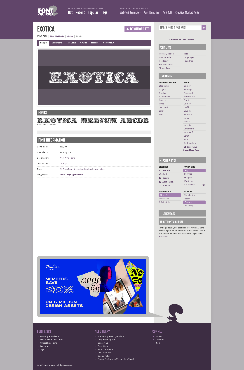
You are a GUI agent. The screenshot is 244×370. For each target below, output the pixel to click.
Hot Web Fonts (166, 64)
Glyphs (83, 42)
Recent (80, 12)
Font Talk (167, 12)
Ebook (164, 178)
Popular (93, 12)
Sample (43, 42)
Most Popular (165, 57)
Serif (161, 114)
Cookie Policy (104, 356)
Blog (157, 343)
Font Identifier (151, 12)
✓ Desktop (164, 170)
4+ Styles (188, 174)
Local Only (164, 198)
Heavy (95, 169)
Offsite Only (164, 202)
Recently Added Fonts (50, 336)
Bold (70, 169)
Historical (188, 114)
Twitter (158, 336)
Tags (104, 12)
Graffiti (187, 107)
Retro (161, 103)
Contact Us (103, 343)
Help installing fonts (107, 339)
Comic (187, 100)
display (70, 36)
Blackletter (164, 86)
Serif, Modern (190, 143)
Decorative (78, 169)
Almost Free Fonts (48, 343)
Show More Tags (191, 150)
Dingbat (162, 89)
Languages (189, 57)
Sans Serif (163, 107)
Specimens (57, 42)
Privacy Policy (104, 352)
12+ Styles (188, 181)
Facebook (159, 339)
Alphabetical (189, 195)
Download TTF (137, 29)
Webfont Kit (108, 42)
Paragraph (188, 93)
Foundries (188, 61)
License (94, 42)
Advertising (103, 346)
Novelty (162, 100)
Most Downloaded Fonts (51, 339)
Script (161, 111)
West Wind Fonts (57, 36)
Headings (188, 89)
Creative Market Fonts (187, 12)
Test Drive (71, 42)
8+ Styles (188, 177)
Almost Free (164, 68)
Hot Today (164, 61)
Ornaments (189, 128)
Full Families (189, 184)
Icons (186, 118)
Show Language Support (71, 174)
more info (163, 236)
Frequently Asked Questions (111, 336)
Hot (70, 12)
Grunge (187, 111)
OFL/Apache (164, 185)
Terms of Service (105, 349)
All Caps (63, 169)
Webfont (163, 174)
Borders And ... (190, 96)
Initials (102, 169)
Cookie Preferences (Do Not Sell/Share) (116, 359)
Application (166, 181)
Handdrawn (164, 96)
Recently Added (166, 53)
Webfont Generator (130, 12)
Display (63, 163)
